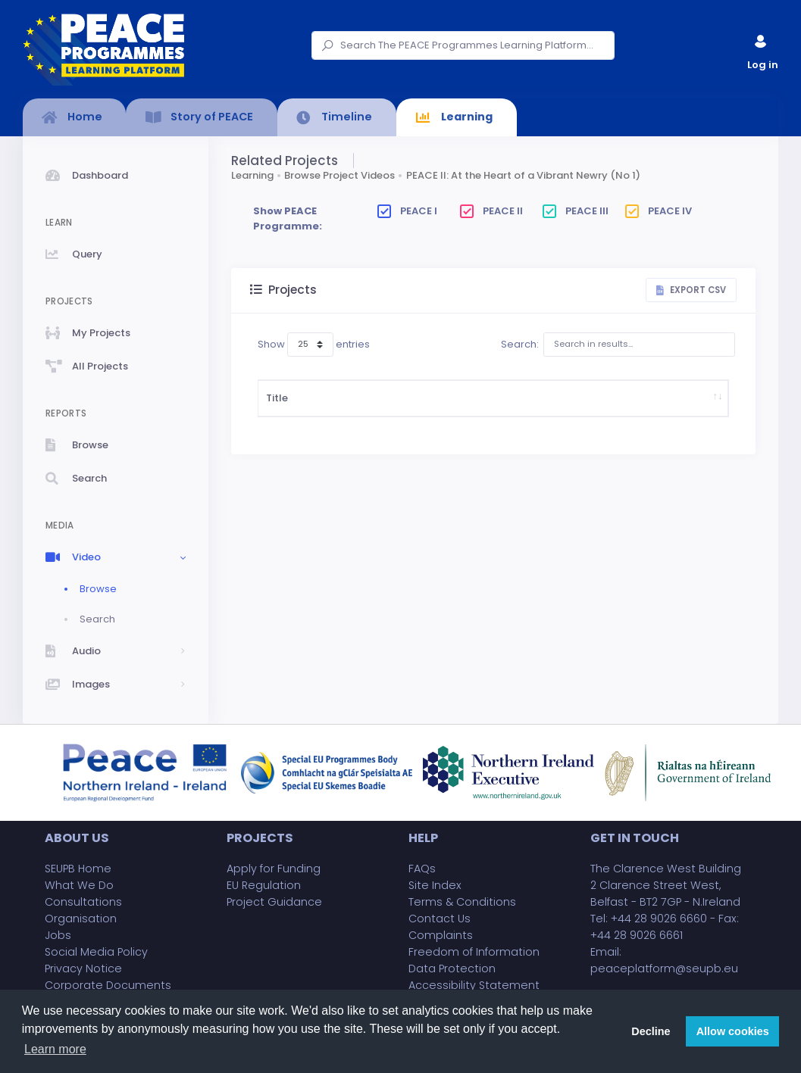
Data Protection (452, 968)
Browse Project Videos (339, 175)
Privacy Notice (83, 968)
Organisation (81, 918)
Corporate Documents (108, 985)
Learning (252, 175)
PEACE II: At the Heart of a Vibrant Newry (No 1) (523, 175)
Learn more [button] (55, 1049)
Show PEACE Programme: (287, 218)
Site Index (435, 885)
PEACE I (407, 211)
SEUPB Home (78, 868)
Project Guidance (274, 901)
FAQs (422, 868)
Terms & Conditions (462, 901)
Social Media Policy (96, 951)
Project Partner (686, 413)
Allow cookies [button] (732, 1031)
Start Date (455, 413)
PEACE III (576, 211)
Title (277, 413)
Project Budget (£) (517, 413)
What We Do (79, 885)
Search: (618, 344)
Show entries (314, 344)
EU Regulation (264, 885)
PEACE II (491, 211)
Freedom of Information (474, 951)
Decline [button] (650, 1031)
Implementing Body (601, 413)
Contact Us (439, 918)
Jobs (58, 935)
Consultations (83, 901)
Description (355, 413)
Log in (761, 49)
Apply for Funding (274, 868)
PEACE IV (658, 211)
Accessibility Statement (474, 985)
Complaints (440, 935)
